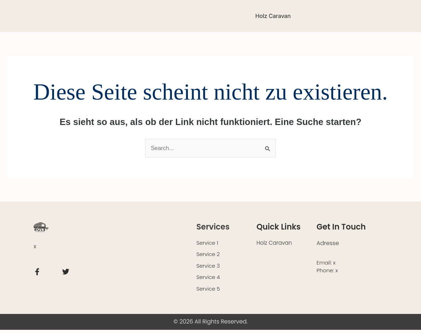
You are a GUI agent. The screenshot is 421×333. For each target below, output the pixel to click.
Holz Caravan (273, 15)
